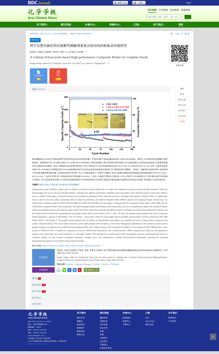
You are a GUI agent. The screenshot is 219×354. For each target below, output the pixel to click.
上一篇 (175, 34)
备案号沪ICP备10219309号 (37, 344)
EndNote (69, 264)
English (188, 3)
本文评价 (36, 304)
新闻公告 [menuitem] (81, 335)
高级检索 (185, 10)
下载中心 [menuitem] (126, 324)
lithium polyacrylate (93, 246)
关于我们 (158, 24)
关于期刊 (42, 24)
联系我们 (172, 318)
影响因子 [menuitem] (81, 328)
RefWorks (115, 264)
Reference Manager (83, 264)
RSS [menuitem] (147, 318)
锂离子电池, (44, 185)
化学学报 (34, 34)
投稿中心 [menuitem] (126, 321)
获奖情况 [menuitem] (81, 331)
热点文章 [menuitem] (104, 328)
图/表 (36, 278)
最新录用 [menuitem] (104, 318)
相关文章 (39, 291)
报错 (180, 24)
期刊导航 (66, 24)
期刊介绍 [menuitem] (81, 318)
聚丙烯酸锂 (74, 185)
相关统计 (36, 298)
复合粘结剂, (64, 185)
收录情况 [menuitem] (81, 324)
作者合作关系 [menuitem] (105, 348)
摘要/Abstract (38, 89)
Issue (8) (56, 34)
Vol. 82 (47, 34)
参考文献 (39, 285)
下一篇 (185, 34)
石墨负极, (54, 185)
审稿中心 (115, 24)
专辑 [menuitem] (102, 331)
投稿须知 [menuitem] (126, 318)
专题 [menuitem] (102, 335)
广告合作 (172, 321)
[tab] (100, 89)
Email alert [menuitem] (149, 321)
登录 (119, 3)
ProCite (97, 264)
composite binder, (77, 246)
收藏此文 (91, 270)
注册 (125, 3)
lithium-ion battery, (50, 246)
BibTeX (105, 264)
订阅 (137, 24)
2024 (42, 34)
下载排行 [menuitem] (104, 345)
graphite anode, (64, 246)
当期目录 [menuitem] (104, 321)
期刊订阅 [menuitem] (149, 324)
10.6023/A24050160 (83, 34)
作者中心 (91, 24)
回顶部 (182, 121)
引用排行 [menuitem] (104, 338)
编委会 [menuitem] (80, 321)
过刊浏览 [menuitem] (104, 324)
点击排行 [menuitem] (104, 341)
